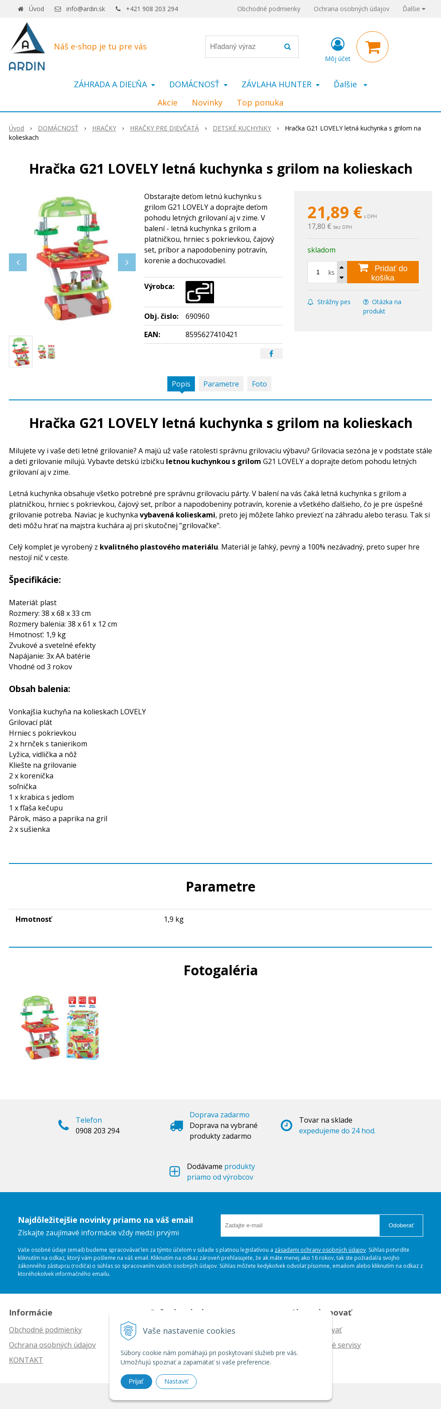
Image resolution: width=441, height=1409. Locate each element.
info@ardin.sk (85, 8)
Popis (181, 384)
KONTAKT (26, 1360)
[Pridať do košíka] (383, 272)
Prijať (136, 1381)
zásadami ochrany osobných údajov (320, 1250)
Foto (259, 384)
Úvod (36, 8)
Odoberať (401, 1225)
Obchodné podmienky (268, 8)
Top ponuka (260, 102)
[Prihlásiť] (338, 48)
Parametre (221, 384)
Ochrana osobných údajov (351, 8)
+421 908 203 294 (152, 8)
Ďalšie (414, 8)
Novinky (207, 102)
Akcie (168, 102)
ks (331, 272)
